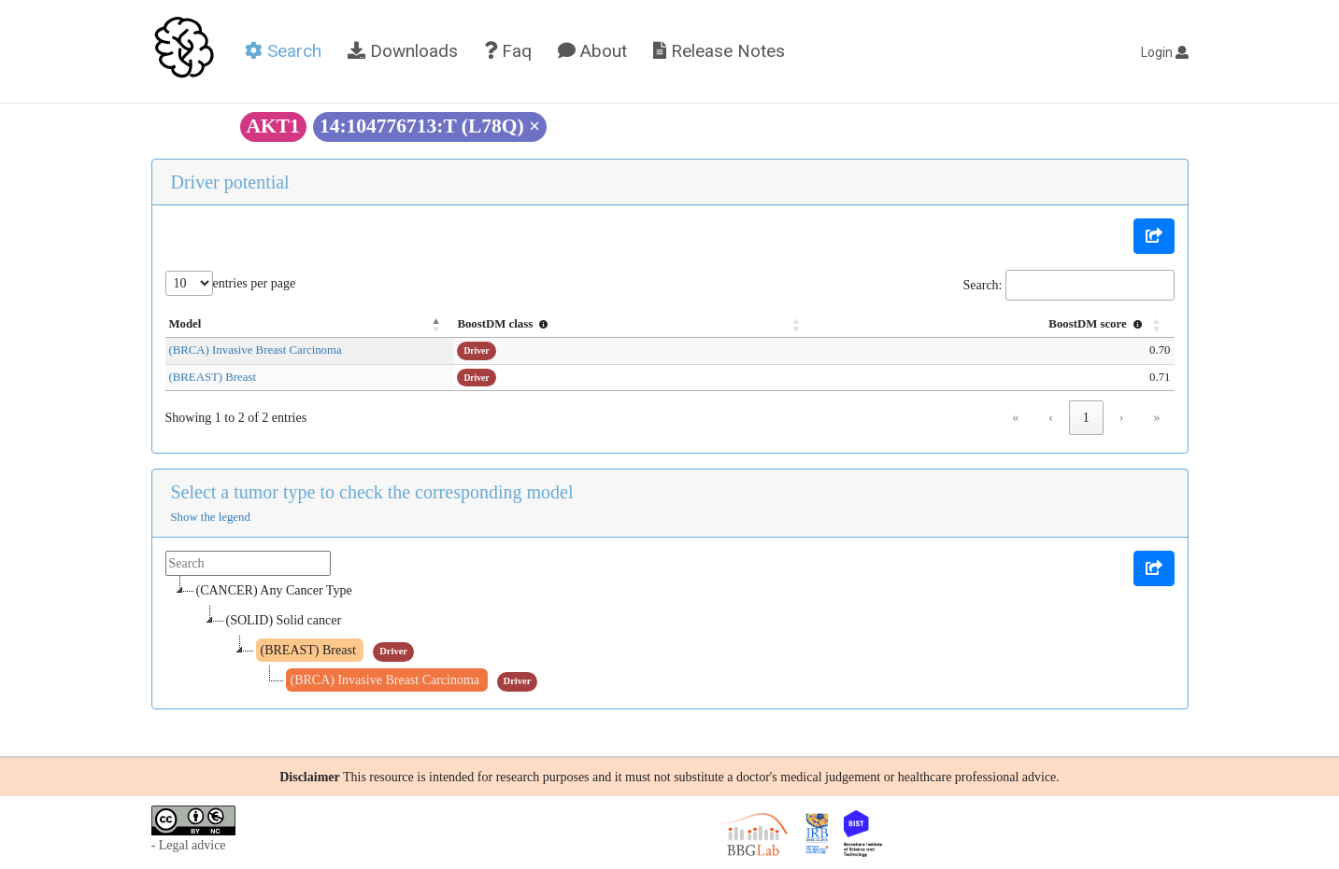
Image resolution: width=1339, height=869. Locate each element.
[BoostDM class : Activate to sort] (729, 325)
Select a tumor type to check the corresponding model (372, 492)
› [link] (1121, 418)
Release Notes (719, 51)
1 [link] (1086, 418)
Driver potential (230, 182)
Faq (508, 51)
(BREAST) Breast (212, 377)
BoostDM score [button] (1097, 323)
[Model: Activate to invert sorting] (374, 325)
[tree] (670, 635)
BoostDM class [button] (633, 323)
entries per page (254, 283)
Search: (983, 285)
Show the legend (210, 517)
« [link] (1015, 418)
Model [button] (185, 323)
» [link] (1157, 418)
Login (1165, 52)
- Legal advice (188, 845)
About (592, 51)
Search (283, 51)
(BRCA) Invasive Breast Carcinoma (255, 350)
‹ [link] (1050, 418)
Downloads (403, 51)
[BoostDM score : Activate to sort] (1025, 325)
